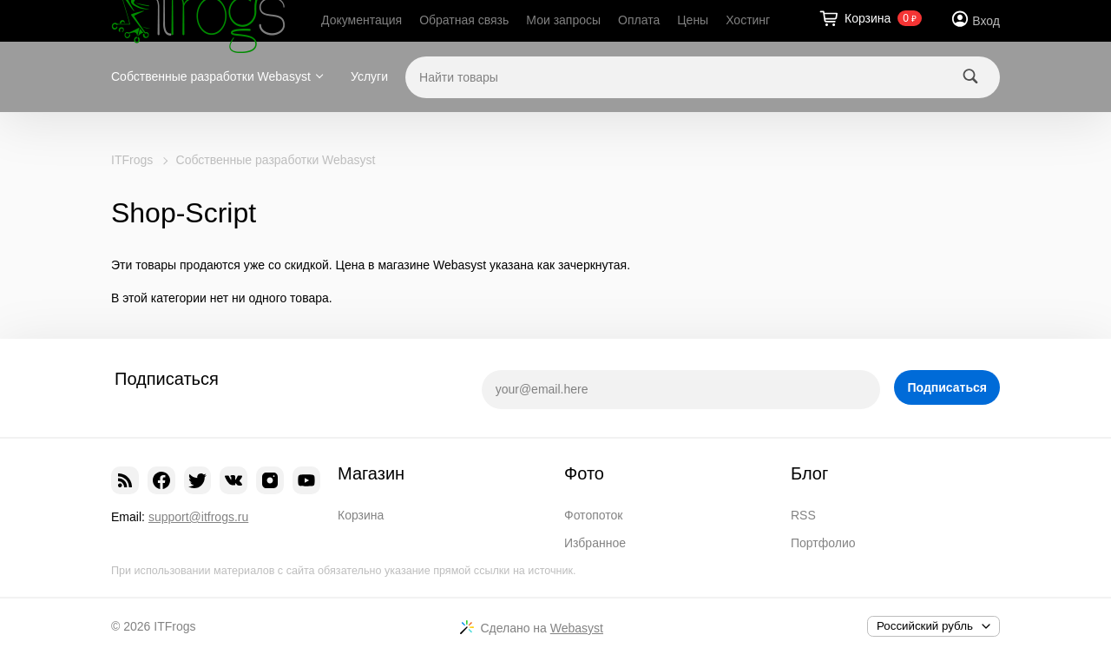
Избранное (595, 543)
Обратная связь (464, 20)
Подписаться (947, 387)
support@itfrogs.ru (198, 517)
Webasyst (576, 628)
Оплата (639, 20)
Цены (692, 20)
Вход (986, 21)
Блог (809, 473)
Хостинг (748, 20)
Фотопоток (593, 515)
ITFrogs (132, 160)
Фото (584, 473)
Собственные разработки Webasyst (211, 76)
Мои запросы (563, 20)
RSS (803, 515)
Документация (361, 20)
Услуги (369, 76)
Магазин (371, 473)
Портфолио (823, 543)
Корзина (361, 515)
